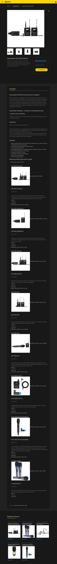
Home (8, 6)
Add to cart (42, 69)
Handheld (26, 329)
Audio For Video (20, 162)
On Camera (26, 204)
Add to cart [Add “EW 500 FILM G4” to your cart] (13, 203)
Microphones (16, 6)
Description (12, 89)
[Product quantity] (39, 65)
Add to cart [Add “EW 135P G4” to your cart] (13, 370)
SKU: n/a (13, 200)
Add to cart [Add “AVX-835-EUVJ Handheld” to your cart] (13, 455)
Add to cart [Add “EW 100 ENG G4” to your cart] (13, 286)
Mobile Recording (44, 521)
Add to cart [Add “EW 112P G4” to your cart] (13, 327)
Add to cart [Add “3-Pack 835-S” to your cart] (13, 496)
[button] (48, 11)
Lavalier (25, 288)
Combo (25, 247)
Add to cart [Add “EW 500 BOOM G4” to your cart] (13, 245)
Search (50, 1)
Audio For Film (10, 542)
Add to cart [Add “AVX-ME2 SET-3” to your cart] (13, 411)
